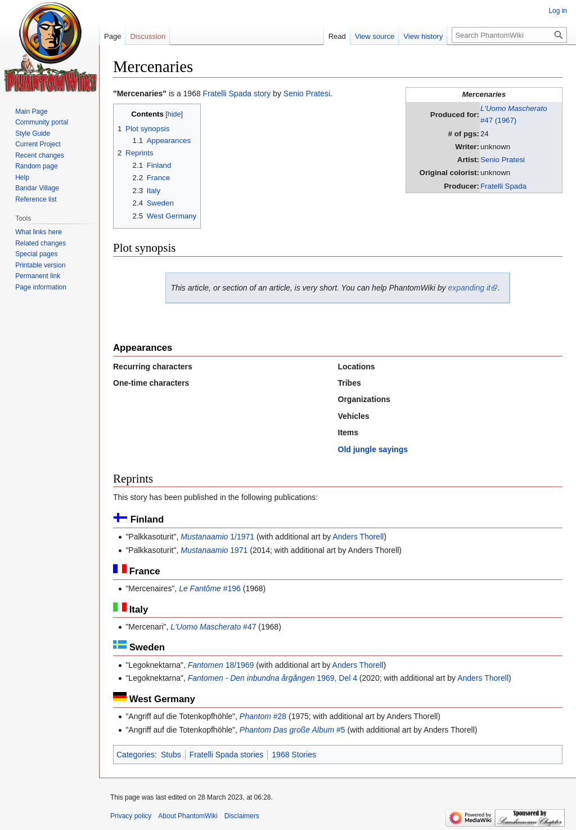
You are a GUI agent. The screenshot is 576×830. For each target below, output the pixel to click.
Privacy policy (130, 816)
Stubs (171, 754)
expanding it (469, 287)
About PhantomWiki (187, 816)
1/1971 (217, 536)
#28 (263, 716)
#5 (292, 729)
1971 (214, 550)
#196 (210, 588)
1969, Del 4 (272, 677)
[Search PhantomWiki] (509, 35)
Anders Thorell (358, 536)
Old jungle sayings (373, 449)
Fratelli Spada (503, 186)
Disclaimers (241, 816)
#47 (213, 626)
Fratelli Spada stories (227, 754)
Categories (135, 754)
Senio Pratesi (502, 159)
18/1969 (221, 665)
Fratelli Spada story (237, 93)
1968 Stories (294, 754)
